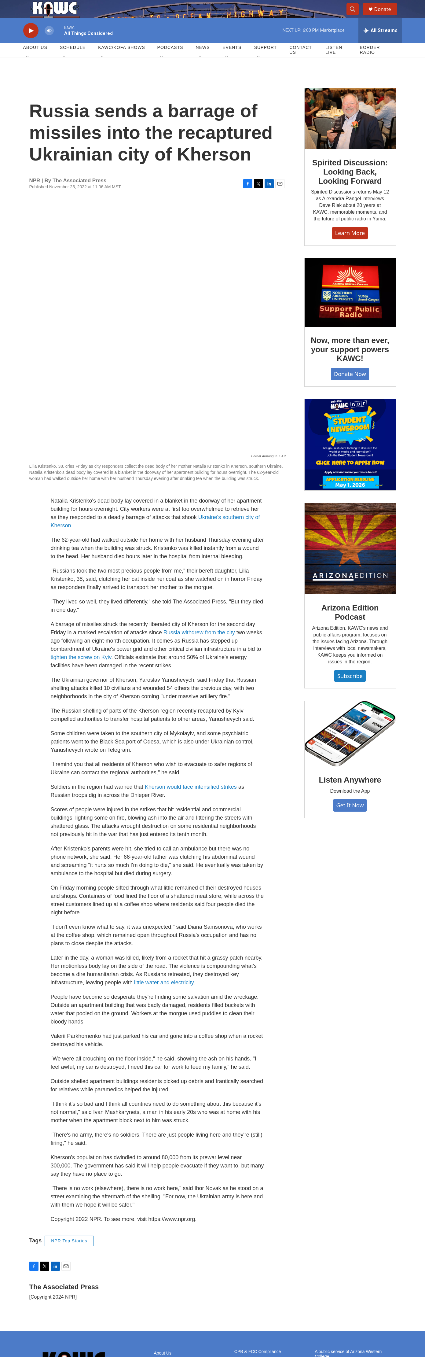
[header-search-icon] (356, 16)
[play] (31, 44)
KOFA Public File (250, 1278)
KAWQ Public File (251, 1273)
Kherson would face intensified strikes (191, 688)
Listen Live (333, 63)
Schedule (73, 61)
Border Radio (370, 63)
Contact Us (300, 63)
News (203, 61)
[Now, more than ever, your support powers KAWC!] (350, 306)
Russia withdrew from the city (199, 534)
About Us (35, 61)
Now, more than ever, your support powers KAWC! (350, 363)
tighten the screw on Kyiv (81, 559)
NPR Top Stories (69, 1142)
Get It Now (350, 819)
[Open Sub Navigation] (27, 70)
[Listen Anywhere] (350, 747)
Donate (386, 16)
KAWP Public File (251, 1269)
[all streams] (380, 44)
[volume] (49, 44)
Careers (161, 1268)
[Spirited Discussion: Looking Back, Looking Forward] (350, 132)
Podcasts (170, 61)
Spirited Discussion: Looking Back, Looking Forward (350, 185)
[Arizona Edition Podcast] (350, 562)
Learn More (350, 246)
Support (265, 61)
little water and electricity (164, 884)
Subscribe (350, 689)
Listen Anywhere (350, 793)
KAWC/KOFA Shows (121, 61)
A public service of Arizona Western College (348, 1255)
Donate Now (350, 387)
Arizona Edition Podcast (350, 626)
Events (231, 61)
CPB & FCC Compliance (257, 1253)
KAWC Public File (251, 1264)
